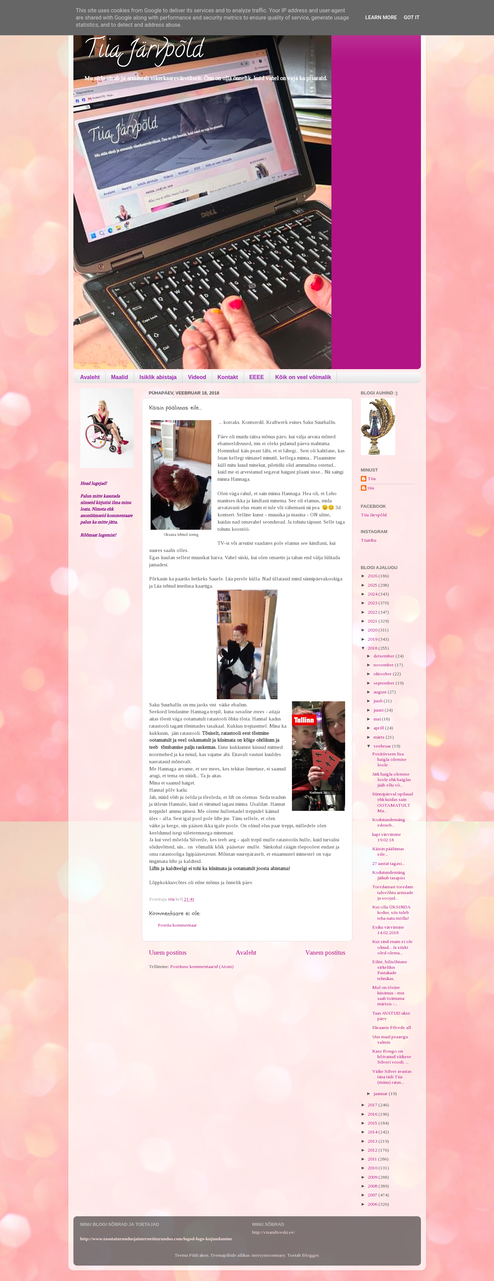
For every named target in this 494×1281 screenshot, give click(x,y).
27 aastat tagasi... (388, 863)
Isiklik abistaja (158, 377)
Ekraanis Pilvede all (391, 1027)
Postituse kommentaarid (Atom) (202, 966)
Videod (197, 377)
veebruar (383, 746)
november (384, 664)
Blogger (310, 1255)
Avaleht (90, 377)
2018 (373, 648)
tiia (371, 487)
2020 (373, 629)
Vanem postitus (325, 952)
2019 (373, 639)
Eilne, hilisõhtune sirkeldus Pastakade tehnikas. (389, 970)
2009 (373, 1177)
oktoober (383, 673)
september (385, 683)
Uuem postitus (168, 952)
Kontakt (227, 377)
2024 (373, 593)
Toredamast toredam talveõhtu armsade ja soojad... (392, 892)
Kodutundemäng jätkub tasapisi (388, 875)
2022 (373, 612)
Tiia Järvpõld (143, 51)
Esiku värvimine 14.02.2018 (388, 930)
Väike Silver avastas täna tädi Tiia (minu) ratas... (392, 1077)
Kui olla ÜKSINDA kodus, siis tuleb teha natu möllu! (391, 912)
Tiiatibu (368, 540)
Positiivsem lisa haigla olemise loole (389, 759)
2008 (373, 1186)
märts (380, 737)
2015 (373, 1123)
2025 (373, 585)
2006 (373, 1204)
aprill (379, 727)
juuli (379, 700)
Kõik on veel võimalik (303, 377)
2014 (373, 1131)
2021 (373, 621)
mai (378, 718)
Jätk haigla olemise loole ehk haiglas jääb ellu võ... (391, 779)
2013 (373, 1141)
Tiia (372, 478)
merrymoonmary (268, 1255)
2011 (373, 1158)
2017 (373, 1104)
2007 (373, 1194)
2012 (373, 1150)
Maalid (119, 377)
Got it (412, 17)
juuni (379, 710)
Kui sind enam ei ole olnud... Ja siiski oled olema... (392, 947)
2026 (373, 575)
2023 (373, 602)
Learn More (381, 17)
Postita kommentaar (177, 925)
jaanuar (381, 1093)
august (381, 691)
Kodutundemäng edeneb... (388, 822)
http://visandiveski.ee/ (273, 1232)
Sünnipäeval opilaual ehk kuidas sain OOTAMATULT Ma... (392, 802)
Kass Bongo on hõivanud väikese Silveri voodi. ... (391, 1056)
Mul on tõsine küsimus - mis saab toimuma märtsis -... (388, 996)
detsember (385, 655)
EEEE (256, 377)
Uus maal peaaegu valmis (390, 1039)
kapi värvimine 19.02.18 (386, 837)
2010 (373, 1167)
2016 (373, 1114)
